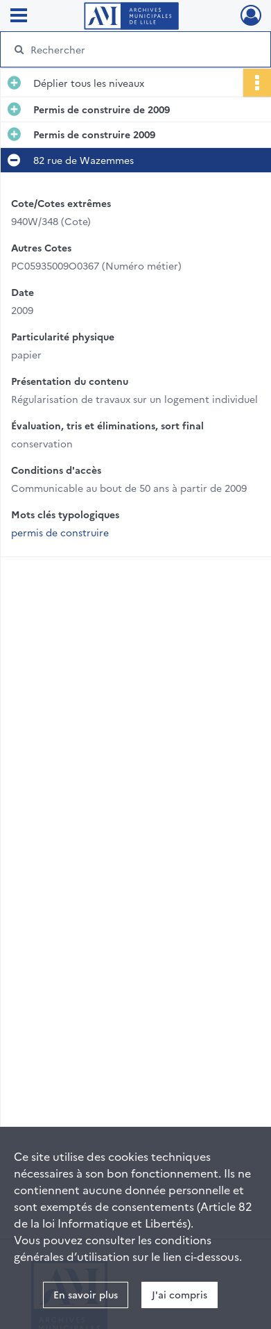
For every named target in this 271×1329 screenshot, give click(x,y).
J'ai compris (179, 1294)
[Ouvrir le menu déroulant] (18, 16)
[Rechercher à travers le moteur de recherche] (133, 49)
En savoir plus (85, 1294)
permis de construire (60, 532)
